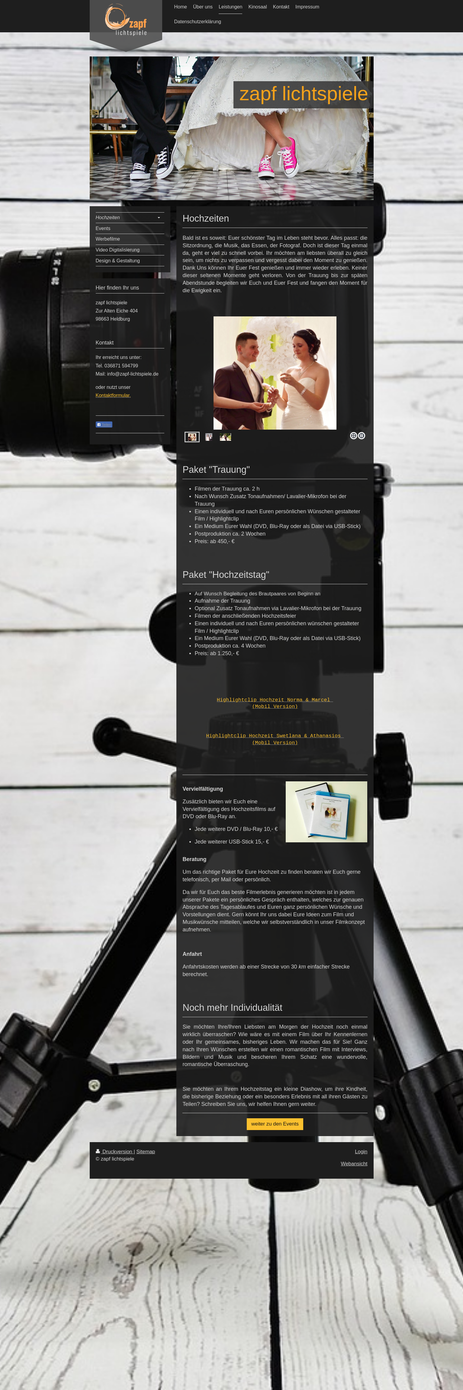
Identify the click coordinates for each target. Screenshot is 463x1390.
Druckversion (115, 1152)
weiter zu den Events (275, 1124)
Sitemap (146, 1152)
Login (361, 1152)
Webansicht (354, 1164)
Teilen (104, 425)
